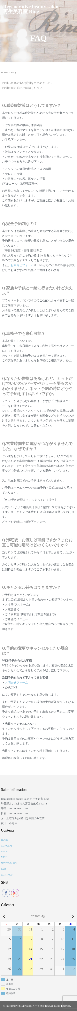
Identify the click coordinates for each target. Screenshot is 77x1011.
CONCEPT (6, 845)
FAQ (3, 868)
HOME (4, 72)
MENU (4, 857)
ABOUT (5, 851)
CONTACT (7, 874)
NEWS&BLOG (9, 863)
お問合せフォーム (22, 265)
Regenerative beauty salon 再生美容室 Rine (30, 9)
